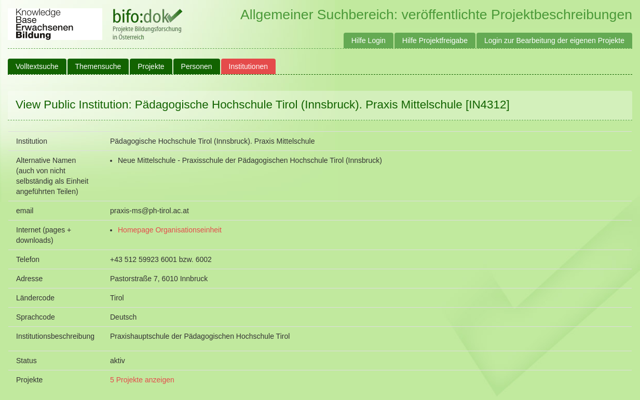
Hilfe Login (368, 40)
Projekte (151, 66)
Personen (196, 66)
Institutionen (248, 66)
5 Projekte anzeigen (142, 380)
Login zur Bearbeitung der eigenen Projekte (554, 40)
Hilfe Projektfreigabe (435, 40)
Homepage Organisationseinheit (170, 230)
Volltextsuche (37, 66)
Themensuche (98, 66)
